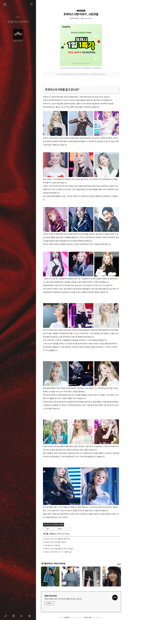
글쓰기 (6, 616)
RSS (22, 616)
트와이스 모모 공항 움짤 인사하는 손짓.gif (68, 549)
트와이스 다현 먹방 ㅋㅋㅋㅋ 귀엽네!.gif (67, 552)
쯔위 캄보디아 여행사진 (61, 545)
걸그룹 (54, 534)
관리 (30, 616)
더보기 (128, 564)
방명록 (14, 616)
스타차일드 (75, 617)
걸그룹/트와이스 (90, 10)
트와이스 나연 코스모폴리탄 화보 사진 (66, 539)
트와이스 (62, 534)
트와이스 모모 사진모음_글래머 (64, 542)
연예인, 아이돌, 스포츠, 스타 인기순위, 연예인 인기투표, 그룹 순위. (72, 599)
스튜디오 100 (96, 617)
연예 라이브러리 (18, 22)
